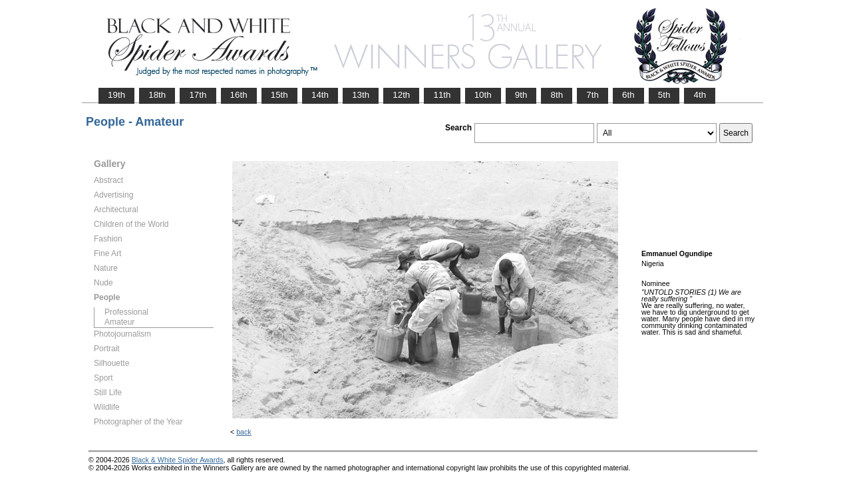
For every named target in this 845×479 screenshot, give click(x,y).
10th (483, 95)
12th (401, 95)
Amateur (119, 322)
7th (592, 95)
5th (664, 95)
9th (521, 95)
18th (157, 95)
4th (699, 95)
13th (361, 95)
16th (239, 95)
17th (198, 95)
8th (556, 95)
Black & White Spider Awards (178, 460)
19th (116, 95)
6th (628, 95)
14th (320, 95)
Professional (126, 312)
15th (279, 95)
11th (442, 95)
